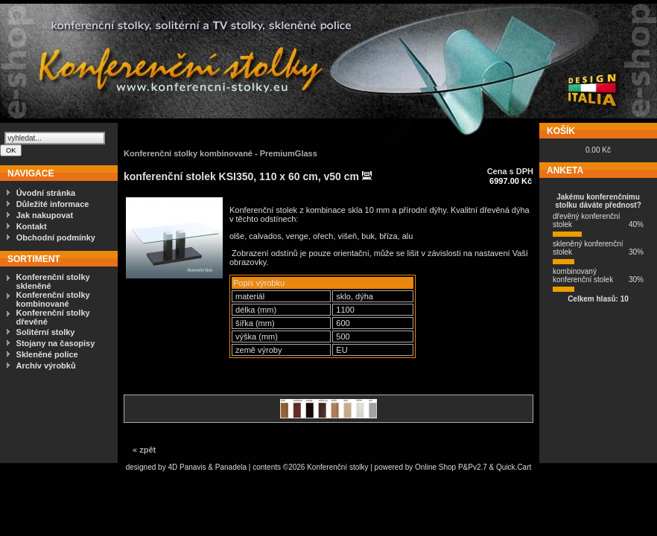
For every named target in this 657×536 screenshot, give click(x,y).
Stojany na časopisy (55, 343)
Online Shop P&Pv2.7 (451, 467)
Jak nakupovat (44, 215)
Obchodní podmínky (55, 237)
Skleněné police (47, 354)
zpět (147, 449)
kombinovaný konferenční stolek (583, 275)
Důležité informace (52, 204)
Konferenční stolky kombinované (53, 299)
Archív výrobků (46, 365)
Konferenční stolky (337, 467)
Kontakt (31, 226)
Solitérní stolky (45, 332)
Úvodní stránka (45, 192)
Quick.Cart (513, 467)
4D (174, 467)
